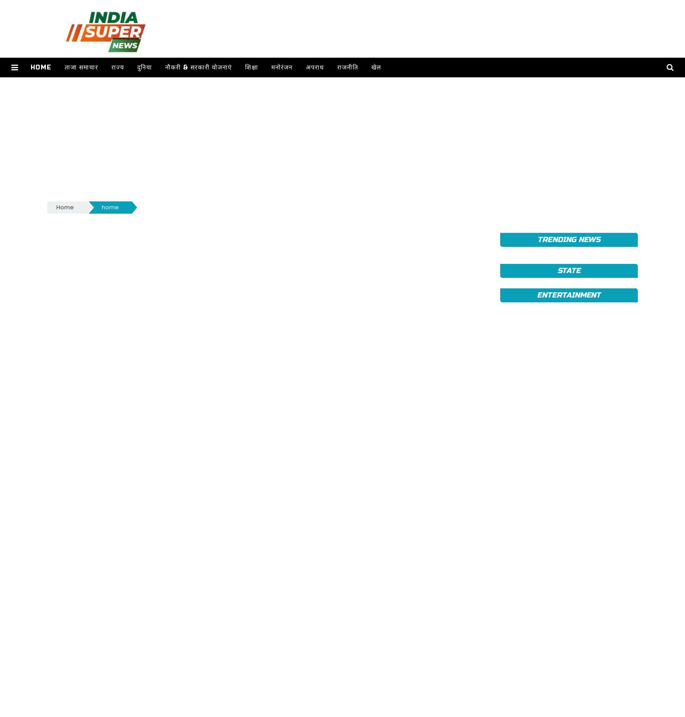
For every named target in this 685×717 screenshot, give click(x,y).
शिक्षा (251, 67)
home (110, 207)
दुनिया (144, 67)
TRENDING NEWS (568, 239)
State (569, 270)
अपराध (315, 67)
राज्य (117, 67)
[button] (14, 67)
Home (41, 67)
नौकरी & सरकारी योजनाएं (198, 67)
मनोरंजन (282, 67)
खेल (376, 67)
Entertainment (569, 295)
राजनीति (347, 67)
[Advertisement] (309, 138)
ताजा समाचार (81, 67)
